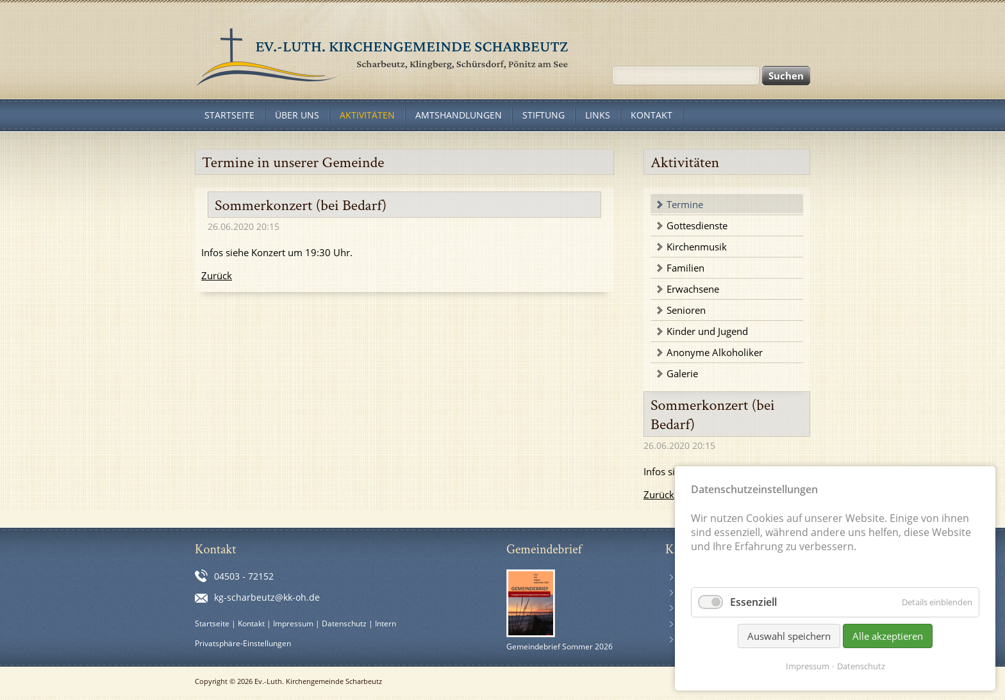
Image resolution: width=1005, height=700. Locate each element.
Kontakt (251, 623)
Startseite (212, 623)
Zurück (216, 275)
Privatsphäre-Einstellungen (243, 643)
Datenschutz (344, 623)
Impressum (293, 623)
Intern (385, 623)
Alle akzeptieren (887, 636)
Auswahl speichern (789, 636)
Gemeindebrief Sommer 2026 (559, 646)
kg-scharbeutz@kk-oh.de (267, 597)
